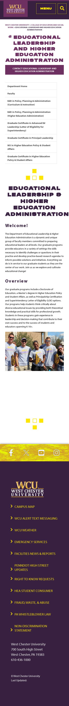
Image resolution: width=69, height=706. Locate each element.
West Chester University (17, 25)
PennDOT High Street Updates (32, 567)
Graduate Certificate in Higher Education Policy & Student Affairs (28, 158)
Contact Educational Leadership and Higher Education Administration (34, 70)
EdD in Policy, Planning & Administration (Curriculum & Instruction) (28, 102)
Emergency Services (31, 542)
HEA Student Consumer (34, 591)
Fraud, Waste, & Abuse (32, 602)
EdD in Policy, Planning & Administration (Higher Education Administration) (28, 113)
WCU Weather (25, 530)
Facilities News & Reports (35, 553)
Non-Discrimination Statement (31, 628)
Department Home (17, 86)
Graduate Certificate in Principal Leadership (30, 137)
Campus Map (25, 506)
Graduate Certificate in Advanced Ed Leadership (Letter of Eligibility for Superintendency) (26, 126)
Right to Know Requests (34, 579)
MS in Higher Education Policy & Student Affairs (28, 147)
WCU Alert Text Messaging (36, 518)
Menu (46, 8)
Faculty (11, 93)
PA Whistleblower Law (33, 614)
